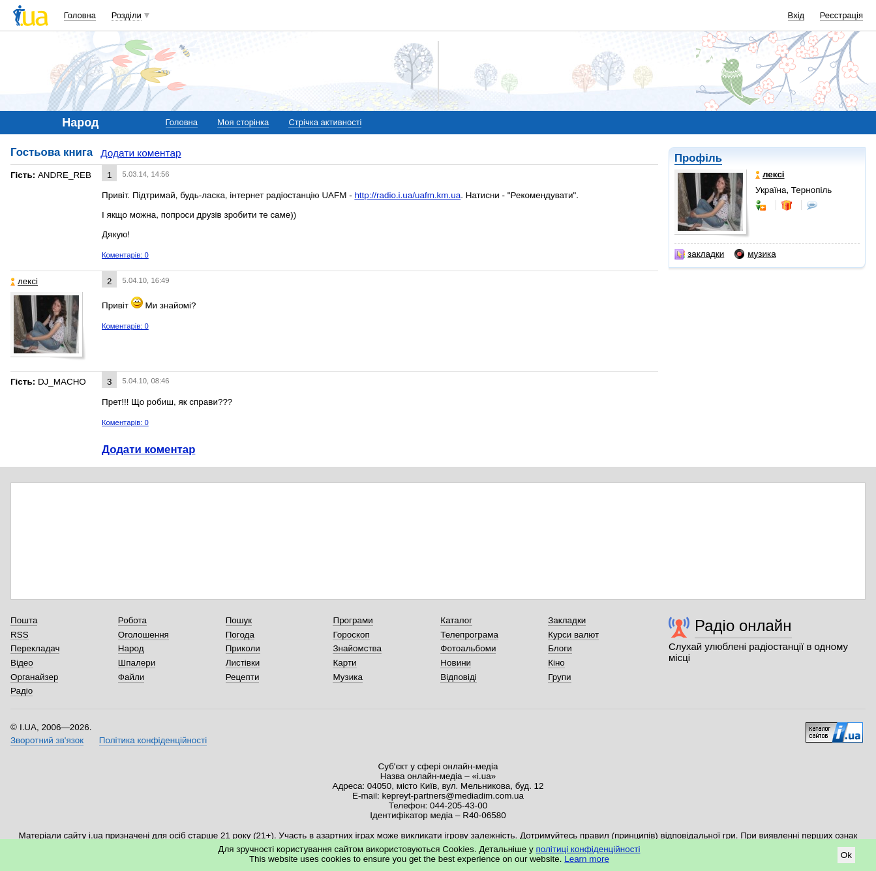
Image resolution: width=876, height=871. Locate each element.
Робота (132, 620)
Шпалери (136, 663)
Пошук (239, 620)
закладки (699, 254)
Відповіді (458, 677)
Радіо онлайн (743, 625)
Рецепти (243, 677)
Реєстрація (841, 15)
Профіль (698, 158)
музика (755, 254)
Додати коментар (140, 152)
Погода (240, 635)
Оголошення (143, 635)
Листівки (243, 663)
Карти (344, 663)
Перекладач (34, 648)
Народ (131, 648)
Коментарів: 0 (125, 255)
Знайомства (357, 648)
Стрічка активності (324, 122)
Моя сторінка (243, 122)
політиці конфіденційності (588, 849)
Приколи (243, 648)
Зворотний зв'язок (46, 740)
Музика (347, 677)
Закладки (567, 620)
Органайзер (34, 677)
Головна (80, 15)
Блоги (560, 648)
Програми (352, 620)
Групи (559, 677)
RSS (19, 635)
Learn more (586, 859)
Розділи (127, 15)
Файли (131, 677)
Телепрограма (469, 635)
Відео (21, 663)
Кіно (556, 663)
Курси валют (573, 635)
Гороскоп (351, 635)
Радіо (21, 691)
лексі (24, 281)
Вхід (796, 15)
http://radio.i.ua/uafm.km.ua (407, 195)
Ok (846, 855)
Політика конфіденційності (153, 740)
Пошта (23, 620)
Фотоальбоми (468, 648)
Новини (455, 663)
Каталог (456, 620)
